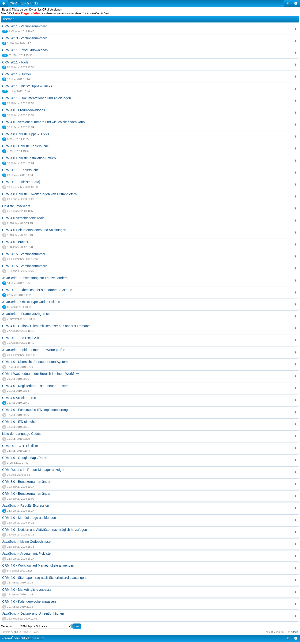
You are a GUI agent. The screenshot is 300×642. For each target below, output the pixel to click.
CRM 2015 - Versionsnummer (23, 254)
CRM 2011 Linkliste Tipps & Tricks (27, 86)
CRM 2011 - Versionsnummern (24, 26)
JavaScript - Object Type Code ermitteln (31, 302)
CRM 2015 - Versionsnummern (24, 266)
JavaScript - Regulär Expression (25, 505)
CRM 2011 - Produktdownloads (25, 50)
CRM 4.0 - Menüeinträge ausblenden (29, 518)
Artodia (295, 632)
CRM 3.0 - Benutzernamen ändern (27, 481)
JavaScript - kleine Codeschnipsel (26, 541)
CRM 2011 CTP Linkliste (20, 446)
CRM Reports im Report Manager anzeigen (33, 470)
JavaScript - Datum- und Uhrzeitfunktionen (33, 613)
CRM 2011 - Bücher (16, 74)
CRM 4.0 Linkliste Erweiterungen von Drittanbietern (39, 194)
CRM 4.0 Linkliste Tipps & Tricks (25, 134)
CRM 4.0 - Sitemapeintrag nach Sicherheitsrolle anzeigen (44, 577)
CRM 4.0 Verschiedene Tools (23, 218)
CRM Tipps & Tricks (24, 3)
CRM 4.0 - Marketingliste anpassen (27, 589)
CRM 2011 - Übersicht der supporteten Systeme (37, 290)
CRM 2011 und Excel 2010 (21, 338)
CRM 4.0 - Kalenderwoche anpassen (29, 601)
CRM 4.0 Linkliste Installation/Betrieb (29, 158)
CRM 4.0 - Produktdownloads (23, 110)
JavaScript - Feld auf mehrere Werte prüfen (33, 350)
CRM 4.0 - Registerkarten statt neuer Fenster (35, 386)
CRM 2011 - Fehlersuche (20, 170)
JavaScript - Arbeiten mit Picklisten (27, 553)
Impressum (36, 638)
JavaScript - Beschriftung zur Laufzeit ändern (35, 278)
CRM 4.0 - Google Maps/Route (24, 458)
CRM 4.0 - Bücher (15, 242)
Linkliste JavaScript (16, 206)
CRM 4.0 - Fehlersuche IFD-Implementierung (35, 410)
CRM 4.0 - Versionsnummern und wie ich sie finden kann (43, 122)
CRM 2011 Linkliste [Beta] (21, 182)
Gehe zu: (6, 626)
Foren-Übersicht (13, 638)
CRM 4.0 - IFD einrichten (20, 422)
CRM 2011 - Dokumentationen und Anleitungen (36, 98)
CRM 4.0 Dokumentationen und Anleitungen (34, 230)
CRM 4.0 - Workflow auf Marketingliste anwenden (38, 565)
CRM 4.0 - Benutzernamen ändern (27, 493)
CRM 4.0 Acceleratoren (19, 398)
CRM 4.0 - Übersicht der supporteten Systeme (35, 362)
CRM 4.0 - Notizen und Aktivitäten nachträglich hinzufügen (44, 529)
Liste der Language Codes (21, 433)
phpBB (17, 632)
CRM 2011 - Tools (15, 62)
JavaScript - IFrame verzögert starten (29, 314)
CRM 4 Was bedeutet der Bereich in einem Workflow (40, 374)
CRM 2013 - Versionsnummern (24, 38)
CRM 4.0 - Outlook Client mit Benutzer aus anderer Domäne (46, 326)
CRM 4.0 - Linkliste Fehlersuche (25, 146)
